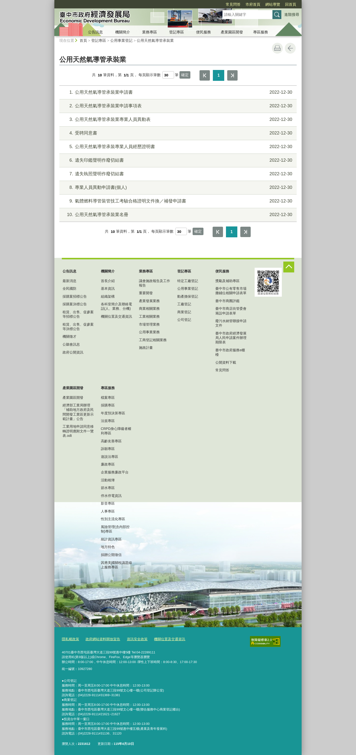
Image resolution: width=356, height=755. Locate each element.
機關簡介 (122, 32)
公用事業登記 (121, 40)
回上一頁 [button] (290, 48)
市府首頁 (252, 4)
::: (52, 2)
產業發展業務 (149, 301)
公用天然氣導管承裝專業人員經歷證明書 (177, 146)
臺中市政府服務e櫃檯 (230, 352)
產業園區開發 (232, 32)
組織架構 (108, 296)
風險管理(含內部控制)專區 (115, 529)
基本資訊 (108, 288)
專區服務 (260, 32)
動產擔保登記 (187, 296)
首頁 (83, 40)
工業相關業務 (149, 316)
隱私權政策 (70, 638)
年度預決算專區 (113, 413)
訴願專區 (108, 449)
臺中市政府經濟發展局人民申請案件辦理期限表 (230, 337)
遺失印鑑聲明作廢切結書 (177, 160)
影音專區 (108, 503)
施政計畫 (146, 348)
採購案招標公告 (75, 296)
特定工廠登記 (187, 281)
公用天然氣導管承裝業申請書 (177, 92)
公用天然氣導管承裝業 (155, 40)
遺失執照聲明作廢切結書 (177, 174)
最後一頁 (232, 75)
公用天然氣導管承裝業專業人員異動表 (177, 119)
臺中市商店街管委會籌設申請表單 (230, 311)
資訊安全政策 (132, 638)
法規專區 (108, 421)
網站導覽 (272, 4)
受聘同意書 (177, 133)
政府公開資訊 (73, 352)
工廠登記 (184, 304)
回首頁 (290, 4)
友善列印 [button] (277, 48)
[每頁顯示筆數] (168, 75)
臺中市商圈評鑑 (227, 301)
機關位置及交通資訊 (116, 316)
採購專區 (108, 405)
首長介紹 (108, 281)
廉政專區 (108, 464)
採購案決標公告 (75, 304)
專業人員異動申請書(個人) (177, 187)
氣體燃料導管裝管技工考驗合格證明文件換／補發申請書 (177, 201)
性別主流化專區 (113, 519)
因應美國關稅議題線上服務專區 (116, 565)
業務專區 (149, 32)
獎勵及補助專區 (227, 281)
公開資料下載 (225, 362)
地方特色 (108, 547)
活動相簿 (108, 480)
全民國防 (69, 288)
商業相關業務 (149, 309)
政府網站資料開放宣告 (100, 638)
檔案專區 (108, 398)
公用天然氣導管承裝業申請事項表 (177, 106)
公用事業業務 (149, 332)
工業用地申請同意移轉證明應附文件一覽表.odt (78, 430)
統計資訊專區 (111, 539)
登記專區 (176, 32)
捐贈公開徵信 (111, 555)
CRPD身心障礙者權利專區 (116, 431)
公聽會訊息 (71, 344)
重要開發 (146, 293)
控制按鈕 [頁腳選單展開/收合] (288, 267)
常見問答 (233, 4)
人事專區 (108, 511)
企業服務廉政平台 (115, 472)
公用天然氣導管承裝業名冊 (177, 214)
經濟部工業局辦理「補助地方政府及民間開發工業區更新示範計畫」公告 (78, 412)
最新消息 (69, 281)
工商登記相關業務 (153, 340)
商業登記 (184, 312)
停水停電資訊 (111, 496)
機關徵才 (69, 336)
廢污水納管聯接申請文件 (230, 323)
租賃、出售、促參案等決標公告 (78, 326)
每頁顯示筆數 (149, 75)
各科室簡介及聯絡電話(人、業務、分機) (116, 306)
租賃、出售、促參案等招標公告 (78, 314)
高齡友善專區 (111, 441)
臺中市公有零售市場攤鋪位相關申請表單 (230, 291)
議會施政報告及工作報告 (154, 283)
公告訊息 (95, 32)
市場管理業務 (149, 324)
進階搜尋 (291, 14)
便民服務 (203, 32)
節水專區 (108, 488)
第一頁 (205, 75)
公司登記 (184, 320)
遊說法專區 (109, 457)
